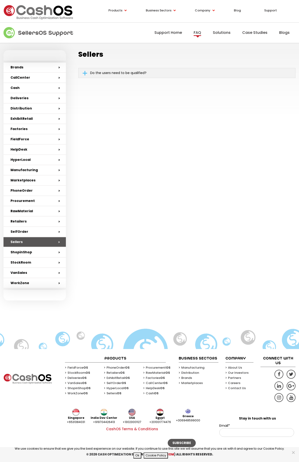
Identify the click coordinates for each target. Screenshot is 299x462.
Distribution (21, 108)
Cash (15, 87)
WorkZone (20, 283)
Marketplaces (23, 180)
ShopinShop (21, 252)
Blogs (284, 32)
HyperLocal (21, 159)
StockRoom (21, 262)
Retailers (19, 221)
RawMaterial (22, 211)
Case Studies (254, 32)
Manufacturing (24, 170)
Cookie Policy (156, 455)
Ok (137, 455)
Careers (234, 383)
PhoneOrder (22, 190)
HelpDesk (19, 149)
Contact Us (237, 388)
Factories (19, 129)
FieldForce (20, 139)
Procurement (23, 200)
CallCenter (20, 77)
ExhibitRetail (22, 118)
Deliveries (19, 98)
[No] (293, 452)
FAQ (197, 32)
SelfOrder (19, 231)
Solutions (222, 32)
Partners (234, 378)
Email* (256, 430)
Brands (17, 67)
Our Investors (238, 372)
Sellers (17, 242)
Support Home (168, 32)
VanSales (19, 272)
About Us (235, 367)
